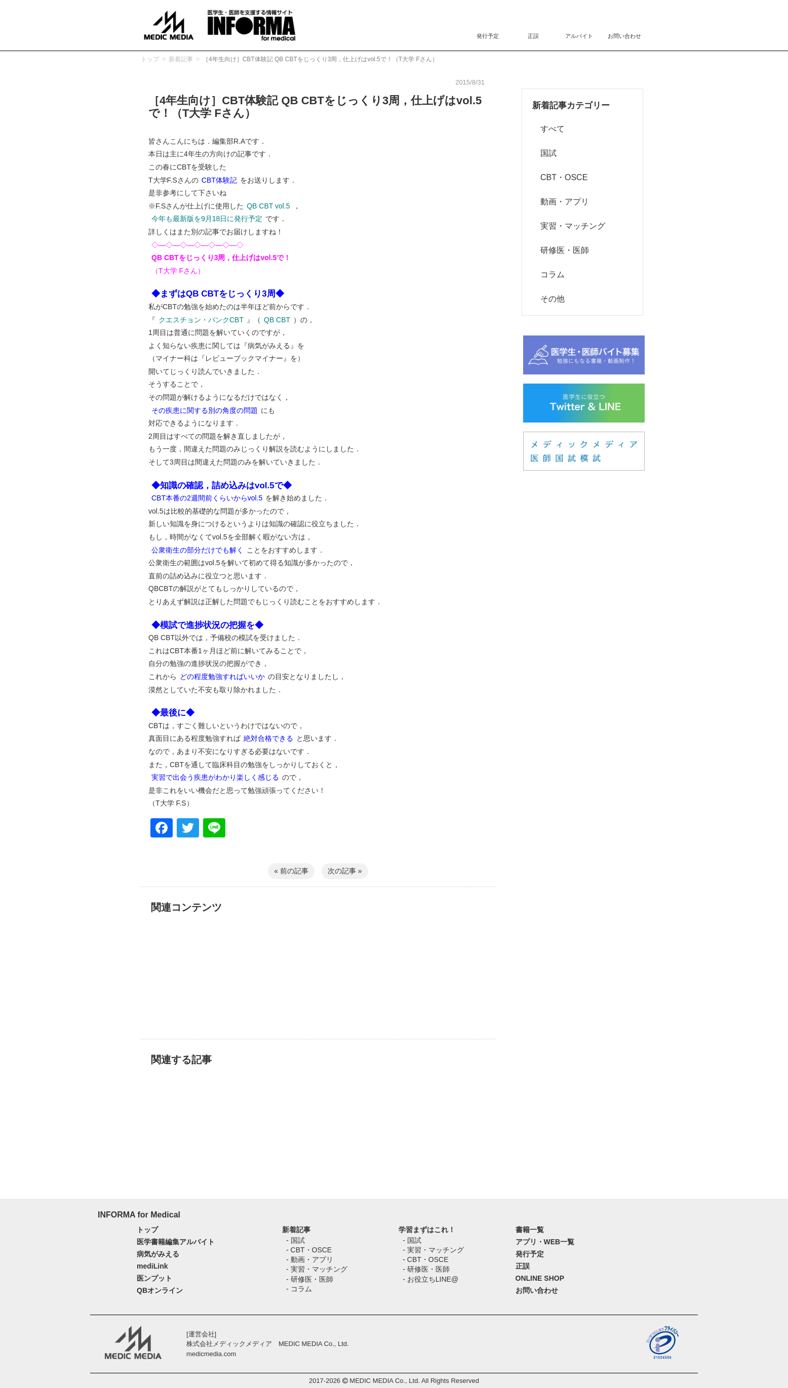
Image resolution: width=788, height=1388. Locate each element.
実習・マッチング (568, 226)
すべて (548, 128)
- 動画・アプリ (309, 1259)
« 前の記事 (291, 871)
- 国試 (295, 1240)
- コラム (299, 1289)
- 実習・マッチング (316, 1269)
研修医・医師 (560, 250)
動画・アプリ (560, 201)
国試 (544, 153)
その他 (548, 299)
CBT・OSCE (559, 177)
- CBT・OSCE (309, 1250)
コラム (548, 274)
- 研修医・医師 (309, 1279)
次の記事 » (345, 871)
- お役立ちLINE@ (430, 1279)
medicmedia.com (211, 1354)
